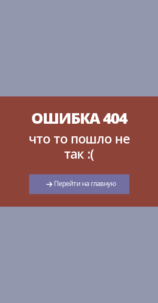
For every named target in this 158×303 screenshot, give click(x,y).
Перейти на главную (84, 184)
